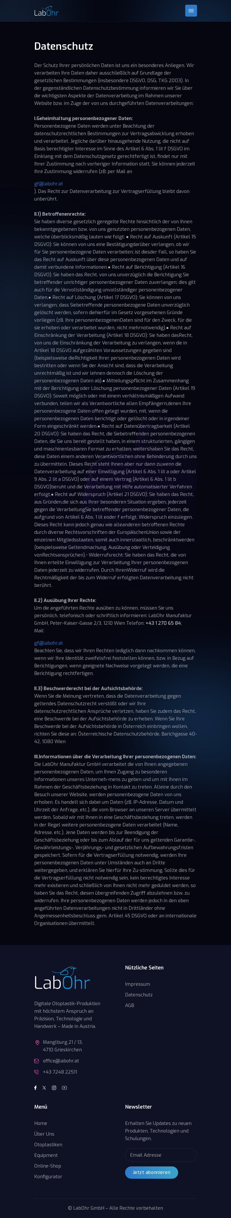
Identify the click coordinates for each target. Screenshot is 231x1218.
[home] (46, 11)
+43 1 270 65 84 (163, 623)
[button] (191, 11)
